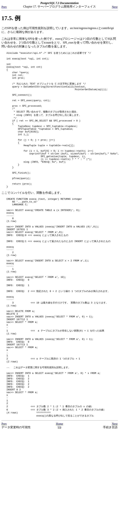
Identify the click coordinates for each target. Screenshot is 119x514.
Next (115, 6)
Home (59, 487)
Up (59, 491)
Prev (4, 6)
